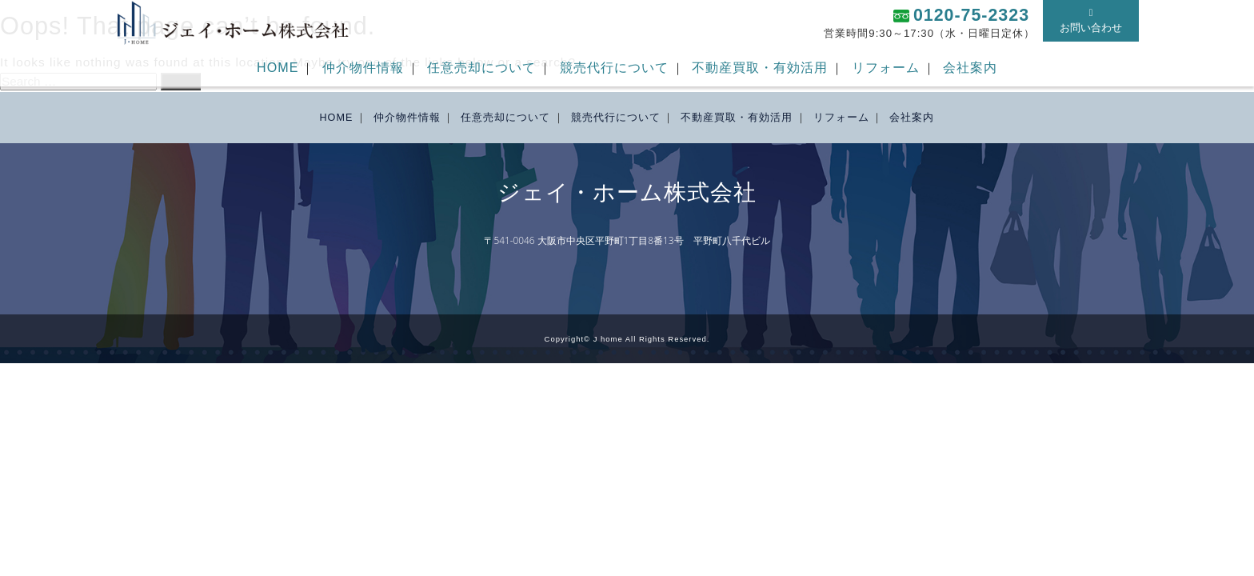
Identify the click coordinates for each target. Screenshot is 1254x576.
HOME (277, 67)
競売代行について (614, 67)
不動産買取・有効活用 (760, 67)
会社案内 (970, 67)
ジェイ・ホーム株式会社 (627, 193)
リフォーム (886, 67)
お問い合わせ (1091, 21)
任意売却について (481, 67)
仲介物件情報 (363, 67)
